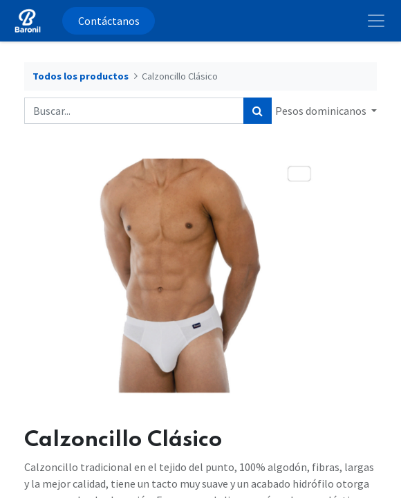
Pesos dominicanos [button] (322, 111)
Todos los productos (80, 76)
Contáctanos (109, 21)
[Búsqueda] (257, 111)
